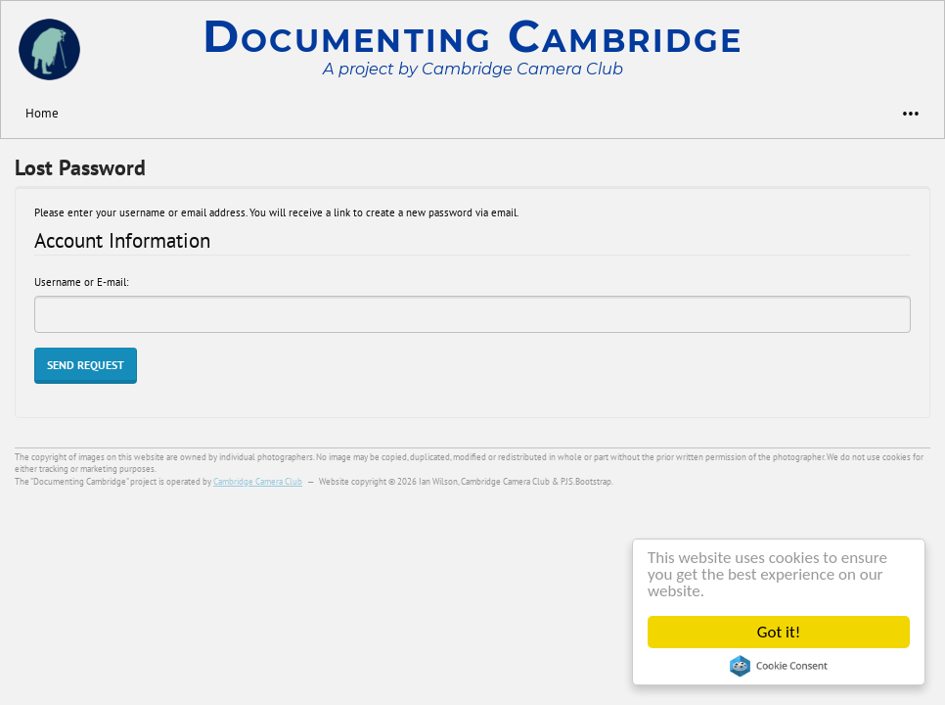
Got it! (778, 632)
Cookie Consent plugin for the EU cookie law (779, 666)
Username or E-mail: (81, 282)
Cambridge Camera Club (257, 481)
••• (902, 113)
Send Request (85, 364)
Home (42, 113)
